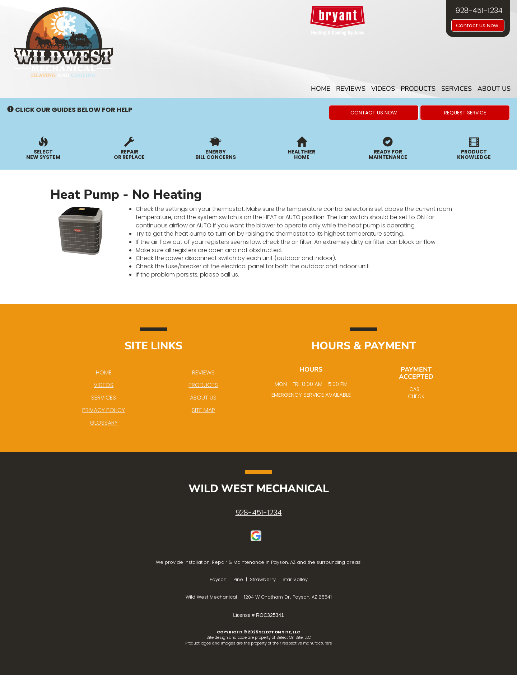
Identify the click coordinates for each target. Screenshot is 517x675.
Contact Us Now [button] (478, 25)
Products (418, 88)
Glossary (104, 423)
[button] (374, 112)
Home (320, 88)
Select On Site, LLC (279, 632)
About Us (494, 88)
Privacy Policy (103, 410)
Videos (383, 88)
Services (456, 88)
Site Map (203, 410)
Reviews (350, 88)
